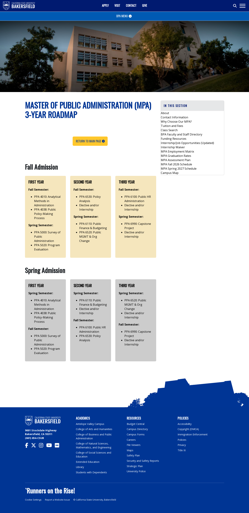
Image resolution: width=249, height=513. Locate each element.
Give (144, 5)
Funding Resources (173, 139)
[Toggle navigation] (242, 5)
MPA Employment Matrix (177, 151)
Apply (105, 5)
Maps (130, 450)
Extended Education (88, 462)
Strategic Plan (135, 466)
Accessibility (185, 424)
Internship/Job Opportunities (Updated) (187, 143)
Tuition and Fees (172, 126)
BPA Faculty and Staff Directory (181, 134)
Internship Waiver (173, 147)
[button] (192, 106)
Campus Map (169, 173)
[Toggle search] (235, 6)
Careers (131, 439)
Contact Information (174, 117)
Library (80, 467)
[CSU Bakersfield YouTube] (50, 446)
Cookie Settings (33, 499)
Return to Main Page (88, 141)
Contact (131, 5)
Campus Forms (136, 434)
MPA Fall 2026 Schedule (176, 164)
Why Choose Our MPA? (176, 122)
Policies (182, 439)
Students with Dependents (92, 472)
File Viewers (133, 445)
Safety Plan (133, 455)
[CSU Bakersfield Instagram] (42, 446)
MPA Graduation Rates (176, 156)
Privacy (182, 445)
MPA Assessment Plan (175, 160)
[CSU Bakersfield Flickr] (58, 446)
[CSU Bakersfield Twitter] (35, 446)
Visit (117, 5)
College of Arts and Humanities (94, 429)
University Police (136, 471)
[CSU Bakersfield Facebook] (28, 446)
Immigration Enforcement (193, 434)
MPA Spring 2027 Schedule (179, 169)
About (165, 113)
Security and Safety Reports (143, 460)
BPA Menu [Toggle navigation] (122, 16)
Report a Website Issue (57, 499)
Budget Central (136, 424)
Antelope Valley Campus (90, 424)
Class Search (169, 130)
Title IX (182, 450)
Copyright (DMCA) (188, 429)
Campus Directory (137, 429)
